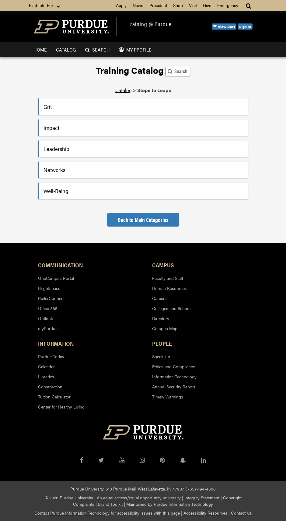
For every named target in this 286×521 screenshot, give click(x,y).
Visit (193, 5)
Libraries (46, 376)
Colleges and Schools (172, 308)
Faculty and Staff (167, 278)
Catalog (66, 49)
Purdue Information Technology (80, 513)
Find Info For (45, 5)
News (138, 5)
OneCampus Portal (56, 278)
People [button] (162, 343)
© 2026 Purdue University (69, 497)
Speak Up (161, 356)
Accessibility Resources (205, 513)
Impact (51, 127)
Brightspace (49, 288)
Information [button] (56, 343)
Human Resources (169, 288)
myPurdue (48, 328)
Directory (160, 318)
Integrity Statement (201, 497)
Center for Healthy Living (61, 407)
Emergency (227, 5)
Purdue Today (51, 356)
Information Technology (174, 376)
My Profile (135, 49)
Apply (121, 5)
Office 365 (48, 308)
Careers (159, 298)
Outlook (45, 318)
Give (207, 5)
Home (40, 49)
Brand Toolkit (110, 504)
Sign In (245, 26)
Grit (48, 106)
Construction (50, 387)
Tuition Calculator (54, 397)
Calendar (46, 366)
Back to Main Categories (143, 220)
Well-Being (56, 190)
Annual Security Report (173, 387)
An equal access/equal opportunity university (139, 497)
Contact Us (241, 513)
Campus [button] (163, 265)
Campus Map (164, 328)
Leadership (56, 148)
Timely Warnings (167, 397)
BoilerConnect (51, 298)
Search (97, 49)
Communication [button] (60, 265)
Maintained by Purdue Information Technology (169, 504)
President (158, 5)
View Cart (224, 26)
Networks (54, 169)
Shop (178, 5)
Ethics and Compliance (173, 366)
